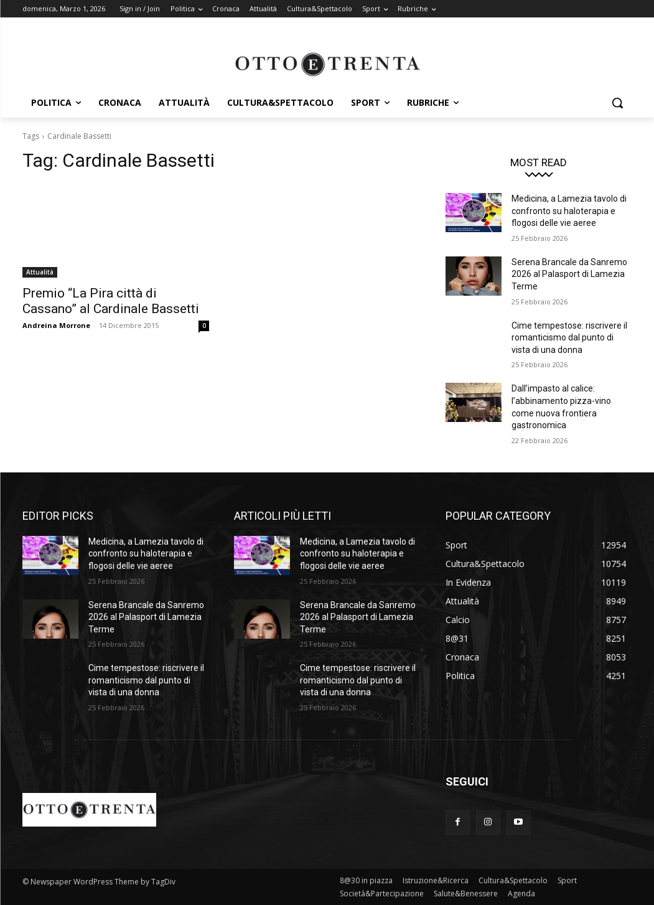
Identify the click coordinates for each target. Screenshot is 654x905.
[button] (617, 103)
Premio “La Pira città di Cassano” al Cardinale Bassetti (110, 301)
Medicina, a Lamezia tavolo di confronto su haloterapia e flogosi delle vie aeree (569, 211)
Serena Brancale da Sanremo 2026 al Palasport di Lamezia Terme (569, 274)
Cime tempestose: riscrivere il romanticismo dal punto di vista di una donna (569, 338)
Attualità (40, 272)
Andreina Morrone (56, 325)
